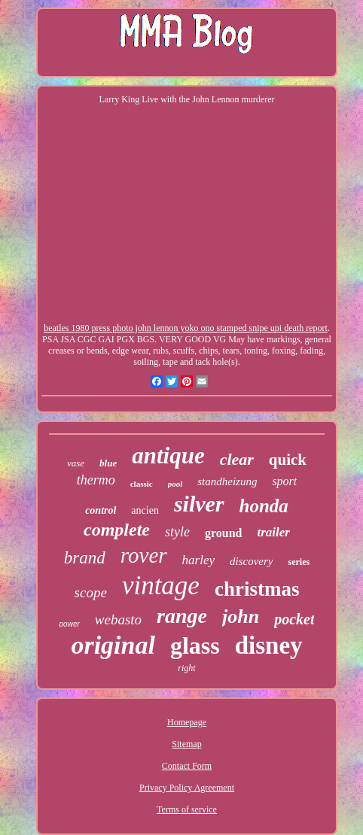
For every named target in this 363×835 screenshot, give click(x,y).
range (182, 615)
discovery (251, 561)
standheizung (227, 481)
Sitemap (186, 744)
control (100, 510)
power (69, 624)
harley (198, 560)
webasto (118, 619)
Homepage (186, 722)
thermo (96, 479)
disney (269, 645)
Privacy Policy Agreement (186, 787)
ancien (145, 510)
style (177, 531)
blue (108, 463)
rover (143, 555)
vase (75, 463)
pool (175, 483)
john (240, 616)
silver (199, 503)
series (299, 562)
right (186, 668)
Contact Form (187, 766)
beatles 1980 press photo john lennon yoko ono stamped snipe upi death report (186, 328)
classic (141, 483)
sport (284, 481)
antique (168, 455)
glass (195, 645)
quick (288, 460)
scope (91, 592)
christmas (257, 589)
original (112, 645)
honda (263, 506)
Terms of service (187, 809)
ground (224, 533)
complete (117, 529)
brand (84, 557)
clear (237, 459)
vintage (161, 585)
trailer (274, 532)
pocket (294, 619)
